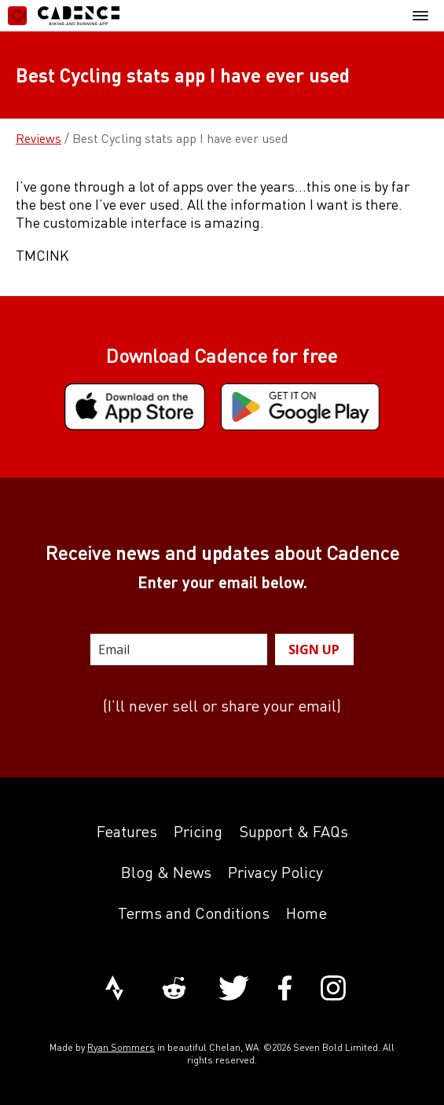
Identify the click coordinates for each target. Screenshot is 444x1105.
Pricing (198, 831)
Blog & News (166, 872)
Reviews (38, 138)
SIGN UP (313, 649)
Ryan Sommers (121, 1047)
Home (306, 913)
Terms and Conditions (194, 913)
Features (127, 831)
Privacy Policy (275, 872)
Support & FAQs (293, 831)
